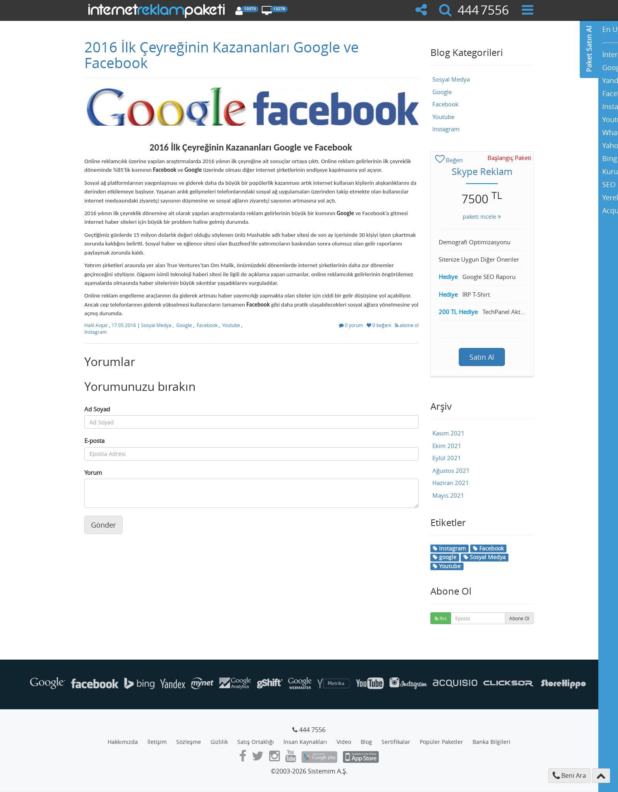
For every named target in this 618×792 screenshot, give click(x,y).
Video (344, 742)
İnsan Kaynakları (305, 742)
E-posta (94, 440)
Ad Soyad (97, 409)
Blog (366, 742)
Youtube (231, 325)
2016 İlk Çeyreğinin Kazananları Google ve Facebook (221, 54)
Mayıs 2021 (448, 495)
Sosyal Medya (156, 325)
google (444, 557)
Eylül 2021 (446, 458)
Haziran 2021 (450, 483)
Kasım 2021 (448, 433)
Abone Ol (519, 618)
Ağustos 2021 (451, 470)
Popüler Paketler (441, 742)
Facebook (207, 325)
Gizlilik (219, 742)
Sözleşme (188, 742)
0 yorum (351, 325)
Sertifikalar (396, 742)
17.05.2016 (124, 325)
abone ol (407, 325)
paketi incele (482, 216)
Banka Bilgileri (491, 742)
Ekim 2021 (447, 446)
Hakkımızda (123, 742)
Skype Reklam (482, 171)
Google (184, 325)
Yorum (93, 472)
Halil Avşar (96, 325)
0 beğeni (380, 325)
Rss (441, 618)
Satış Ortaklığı (255, 742)
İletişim (157, 742)
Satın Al (481, 357)
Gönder (103, 525)
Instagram (95, 332)
